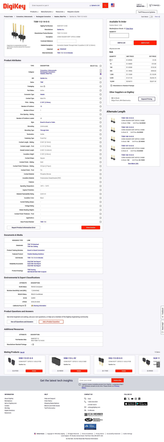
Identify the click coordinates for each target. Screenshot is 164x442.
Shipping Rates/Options (51, 403)
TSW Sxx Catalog (32, 246)
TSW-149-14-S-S (127, 127)
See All (22, 352)
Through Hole (44, 130)
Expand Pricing (146, 99)
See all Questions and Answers (22, 322)
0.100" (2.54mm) (45, 102)
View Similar (90, 227)
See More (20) (133, 164)
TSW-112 (43, 222)
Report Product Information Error (23, 227)
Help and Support (49, 398)
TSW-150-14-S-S (127, 118)
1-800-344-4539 (91, 402)
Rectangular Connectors (43, 16)
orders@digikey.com (92, 407)
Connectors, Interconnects (24, 16)
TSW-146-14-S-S (127, 155)
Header (42, 94)
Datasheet (61, 49)
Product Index (8, 16)
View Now (129, 28)
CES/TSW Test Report (34, 266)
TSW (41, 82)
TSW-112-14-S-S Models (65, 53)
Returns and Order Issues (52, 406)
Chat (87, 399)
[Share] (157, 16)
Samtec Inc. (60, 29)
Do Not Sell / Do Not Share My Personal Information (82, 438)
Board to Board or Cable (47, 122)
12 (41, 106)
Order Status (48, 401)
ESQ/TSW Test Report (34, 261)
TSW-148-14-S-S (127, 136)
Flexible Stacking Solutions (35, 254)
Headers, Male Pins (60, 16)
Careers (7, 406)
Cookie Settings (127, 433)
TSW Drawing (31, 270)
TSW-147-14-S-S (127, 146)
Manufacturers (46, 12)
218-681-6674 (90, 404)
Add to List (121, 43)
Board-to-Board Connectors (36, 250)
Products (33, 12)
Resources (59, 12)
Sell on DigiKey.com (11, 403)
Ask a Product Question (51, 322)
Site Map (7, 408)
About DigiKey (9, 398)
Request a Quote (73, 12)
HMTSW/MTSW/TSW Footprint (36, 272)
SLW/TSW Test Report (34, 264)
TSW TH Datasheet (33, 244)
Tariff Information (49, 408)
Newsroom (8, 413)
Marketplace (8, 401)
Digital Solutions (10, 410)
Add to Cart (145, 43)
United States (39, 433)
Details (34, 371)
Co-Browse (89, 410)
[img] (14, 7)
